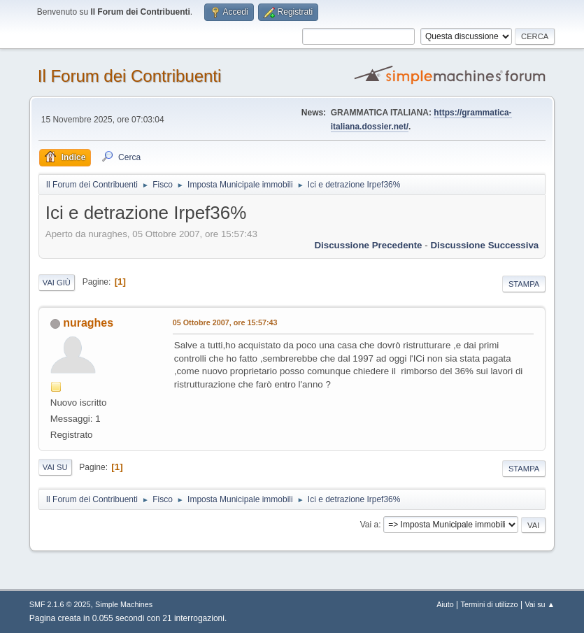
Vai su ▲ (540, 604)
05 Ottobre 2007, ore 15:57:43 (225, 322)
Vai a (369, 524)
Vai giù (57, 282)
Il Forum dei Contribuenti (130, 75)
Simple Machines (123, 604)
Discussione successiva (484, 245)
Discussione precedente (368, 245)
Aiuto (445, 604)
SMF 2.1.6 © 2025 (60, 604)
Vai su (55, 467)
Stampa (523, 284)
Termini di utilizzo (489, 604)
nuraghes (88, 323)
